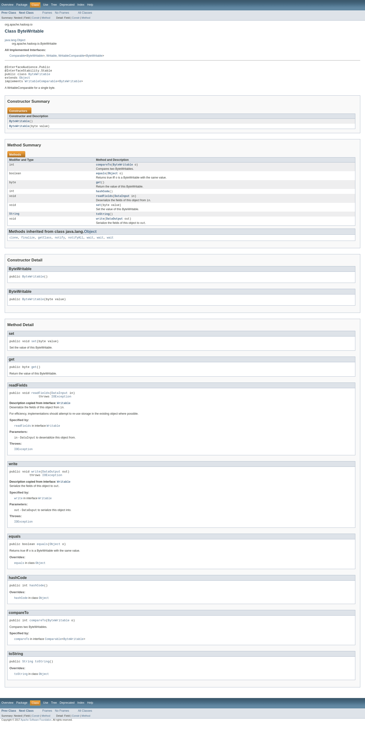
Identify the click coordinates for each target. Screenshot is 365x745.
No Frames (62, 12)
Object (24, 80)
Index (80, 4)
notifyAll (75, 246)
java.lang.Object (15, 40)
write (100, 226)
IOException (61, 409)
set (98, 212)
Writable (51, 55)
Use (45, 4)
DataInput (121, 202)
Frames (47, 12)
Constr (35, 17)
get (98, 188)
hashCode (102, 197)
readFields (104, 202)
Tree (54, 4)
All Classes (85, 12)
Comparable (17, 55)
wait (90, 246)
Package (21, 4)
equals (101, 178)
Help (90, 4)
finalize (28, 246)
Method (46, 17)
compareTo (103, 169)
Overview (7, 4)
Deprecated (67, 4)
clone (13, 246)
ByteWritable (35, 55)
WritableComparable (71, 55)
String (14, 221)
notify (60, 246)
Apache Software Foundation (36, 741)
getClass (45, 246)
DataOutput (114, 226)
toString (102, 221)
